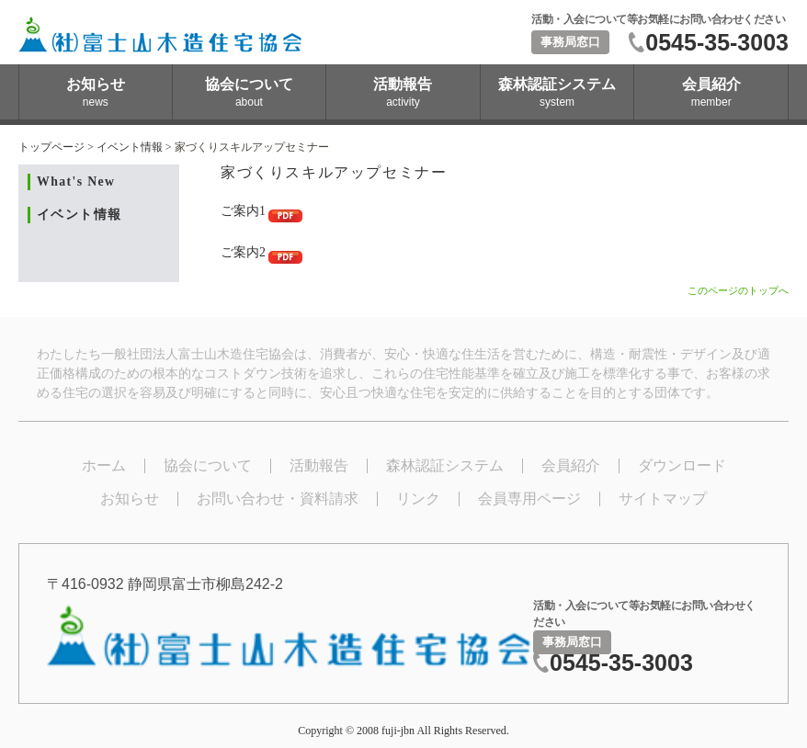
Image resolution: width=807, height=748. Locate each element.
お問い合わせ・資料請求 (277, 498)
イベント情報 (130, 147)
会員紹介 (570, 465)
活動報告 (319, 465)
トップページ (51, 147)
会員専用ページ (529, 498)
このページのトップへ (738, 290)
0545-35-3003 (717, 42)
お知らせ (129, 498)
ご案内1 (261, 211)
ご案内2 (261, 252)
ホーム (104, 465)
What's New (76, 181)
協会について (208, 465)
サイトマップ (663, 498)
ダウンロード (682, 465)
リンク (418, 498)
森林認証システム (445, 465)
